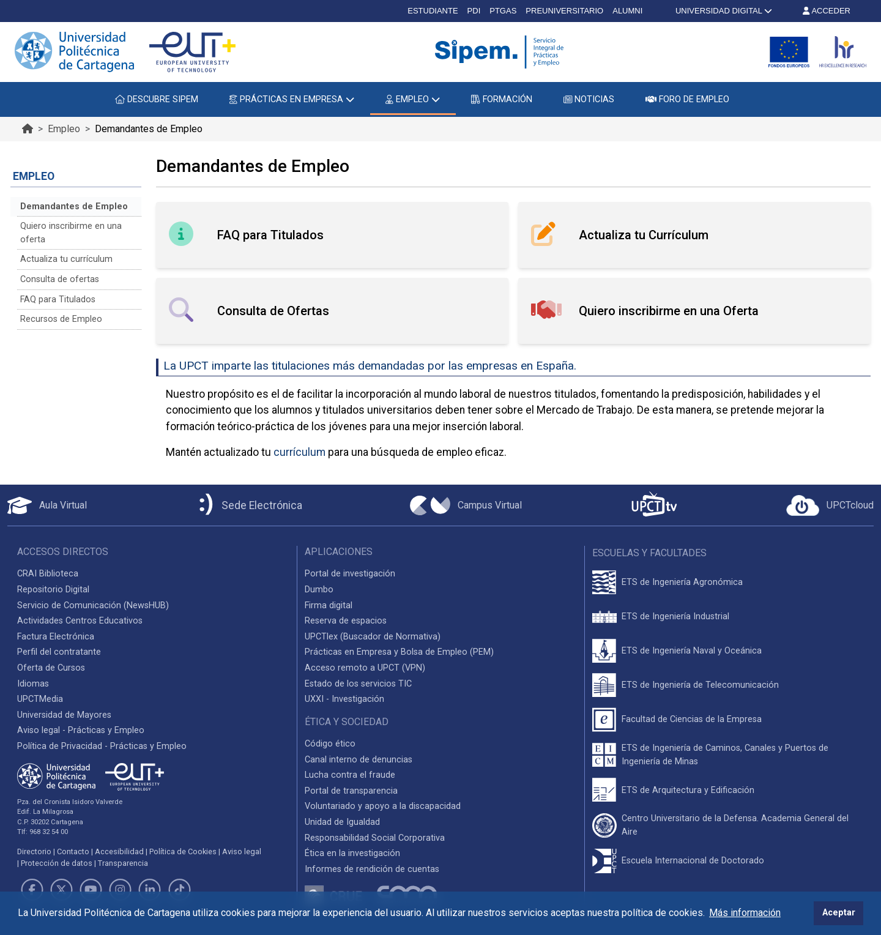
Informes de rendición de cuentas (372, 869)
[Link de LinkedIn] (150, 890)
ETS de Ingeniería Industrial (675, 616)
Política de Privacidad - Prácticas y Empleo (102, 746)
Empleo (64, 129)
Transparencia (123, 863)
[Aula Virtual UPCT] (47, 505)
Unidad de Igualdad (342, 822)
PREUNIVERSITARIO (564, 10)
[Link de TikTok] (179, 890)
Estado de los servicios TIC (358, 684)
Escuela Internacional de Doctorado (693, 860)
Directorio (34, 851)
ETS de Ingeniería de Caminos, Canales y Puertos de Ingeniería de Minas (725, 755)
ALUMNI (627, 10)
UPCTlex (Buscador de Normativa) (373, 636)
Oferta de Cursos (51, 668)
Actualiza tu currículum (66, 259)
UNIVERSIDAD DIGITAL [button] (722, 10)
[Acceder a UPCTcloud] (830, 505)
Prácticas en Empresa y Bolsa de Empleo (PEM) (399, 652)
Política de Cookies (183, 851)
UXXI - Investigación (344, 699)
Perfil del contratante (59, 652)
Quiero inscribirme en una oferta (71, 233)
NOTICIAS (588, 99)
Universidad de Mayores (64, 715)
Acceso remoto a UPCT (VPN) (365, 668)
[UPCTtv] (654, 505)
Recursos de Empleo (61, 319)
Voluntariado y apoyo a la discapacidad (383, 806)
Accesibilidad (119, 851)
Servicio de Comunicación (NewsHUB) (93, 605)
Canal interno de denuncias (358, 759)
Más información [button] (745, 912)
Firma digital (328, 605)
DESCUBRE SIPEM (156, 99)
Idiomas (33, 684)
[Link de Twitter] (61, 890)
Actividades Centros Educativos (80, 621)
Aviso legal (241, 851)
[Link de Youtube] (90, 890)
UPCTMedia (40, 699)
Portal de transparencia (351, 791)
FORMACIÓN (501, 99)
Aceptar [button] (838, 912)
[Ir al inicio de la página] (27, 129)
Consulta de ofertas (59, 279)
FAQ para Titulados (57, 299)
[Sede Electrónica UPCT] (248, 505)
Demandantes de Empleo (74, 206)
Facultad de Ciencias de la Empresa (692, 719)
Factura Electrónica (55, 636)
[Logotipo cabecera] (501, 52)
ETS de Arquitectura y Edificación (688, 790)
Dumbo (319, 589)
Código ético (330, 744)
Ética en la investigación (352, 853)
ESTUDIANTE (432, 10)
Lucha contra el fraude (350, 775)
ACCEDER (826, 10)
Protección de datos (56, 863)
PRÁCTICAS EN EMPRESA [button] (291, 99)
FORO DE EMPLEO (687, 99)
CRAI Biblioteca (47, 573)
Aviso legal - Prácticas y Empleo (80, 730)
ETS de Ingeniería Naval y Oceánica (692, 651)
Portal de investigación (350, 573)
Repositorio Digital (53, 589)
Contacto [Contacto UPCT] (73, 851)
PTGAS (502, 10)
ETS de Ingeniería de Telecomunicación (700, 685)
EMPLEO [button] (412, 99)
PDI (474, 10)
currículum (299, 452)
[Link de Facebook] (31, 890)
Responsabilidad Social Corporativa (375, 838)
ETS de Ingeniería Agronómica (682, 582)
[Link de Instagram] (120, 890)
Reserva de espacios (346, 621)
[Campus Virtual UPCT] (466, 505)
